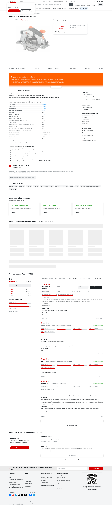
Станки (54, 8)
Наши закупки (28, 486)
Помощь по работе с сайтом (63, 480)
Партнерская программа (47, 485)
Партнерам (27, 484)
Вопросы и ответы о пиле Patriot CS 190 (25, 432)
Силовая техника (46, 8)
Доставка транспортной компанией (46, 478)
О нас (10, 477)
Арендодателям (61, 488)
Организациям (28, 483)
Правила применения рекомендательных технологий (16, 486)
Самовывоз (43, 480)
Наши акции (27, 475)
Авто (76, 8)
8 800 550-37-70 (99, 1)
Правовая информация (14, 484)
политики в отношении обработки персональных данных (30, 501)
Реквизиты (11, 475)
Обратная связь (60, 479)
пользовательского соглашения (49, 501)
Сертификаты (12, 480)
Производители (12, 482)
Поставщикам (28, 481)
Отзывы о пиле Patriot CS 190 (21, 274)
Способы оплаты (44, 482)
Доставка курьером (45, 475)
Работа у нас (60, 484)
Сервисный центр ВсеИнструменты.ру (61, 476)
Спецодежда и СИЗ (61, 8)
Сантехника (71, 8)
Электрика (38, 8)
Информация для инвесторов (16, 479)
